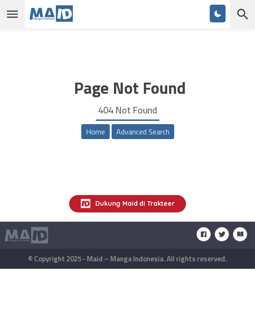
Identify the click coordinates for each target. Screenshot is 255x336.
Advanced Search (143, 131)
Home (95, 131)
